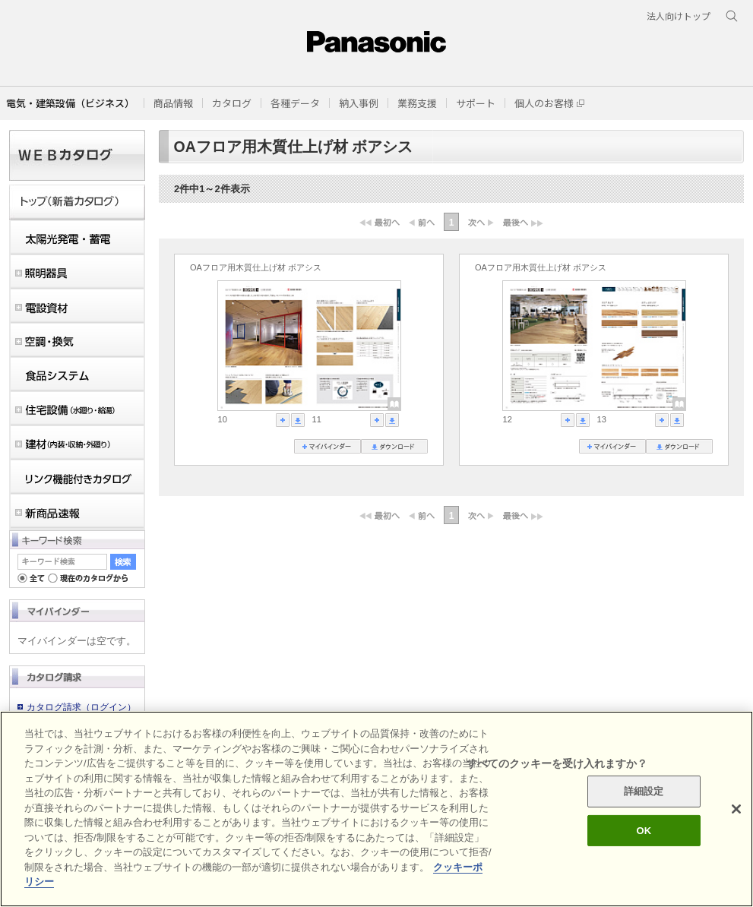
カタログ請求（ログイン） (81, 707)
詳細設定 (644, 791)
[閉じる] (736, 809)
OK (643, 830)
